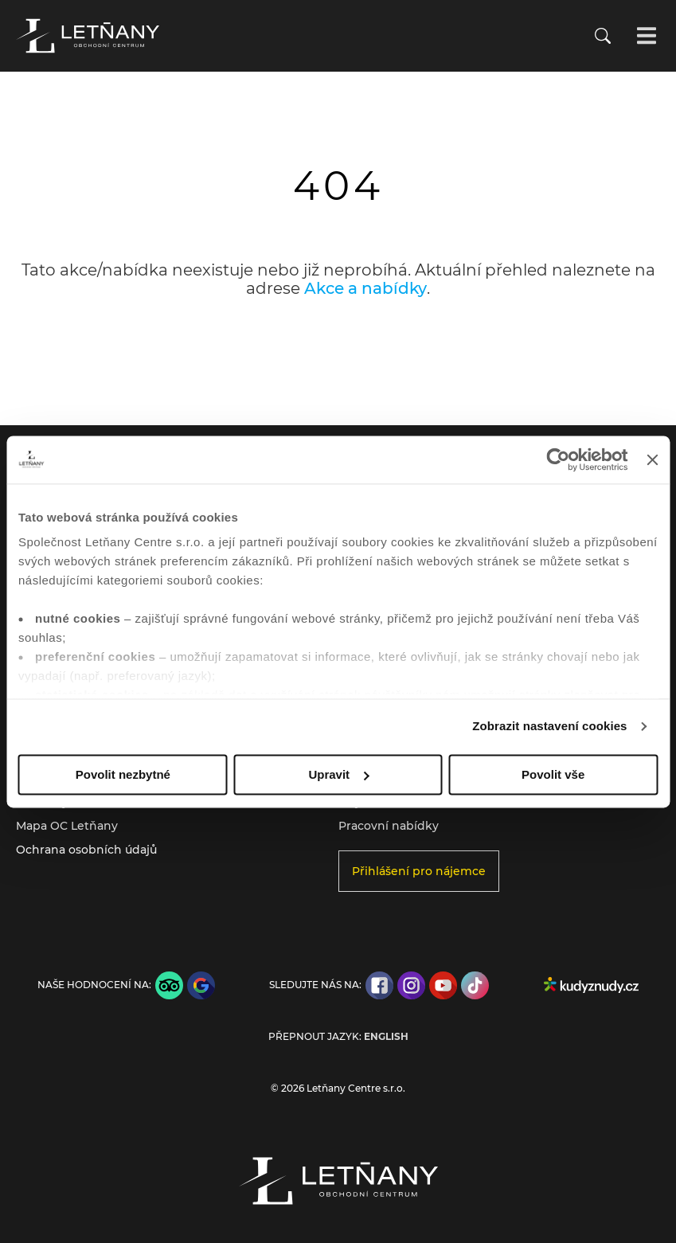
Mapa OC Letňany (67, 826)
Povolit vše (553, 774)
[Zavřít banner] (652, 459)
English (386, 1036)
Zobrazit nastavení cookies (549, 726)
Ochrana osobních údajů (86, 849)
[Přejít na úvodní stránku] (87, 36)
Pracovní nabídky (388, 826)
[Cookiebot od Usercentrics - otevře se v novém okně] (558, 459)
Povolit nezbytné (123, 774)
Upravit (338, 774)
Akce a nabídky (365, 288)
